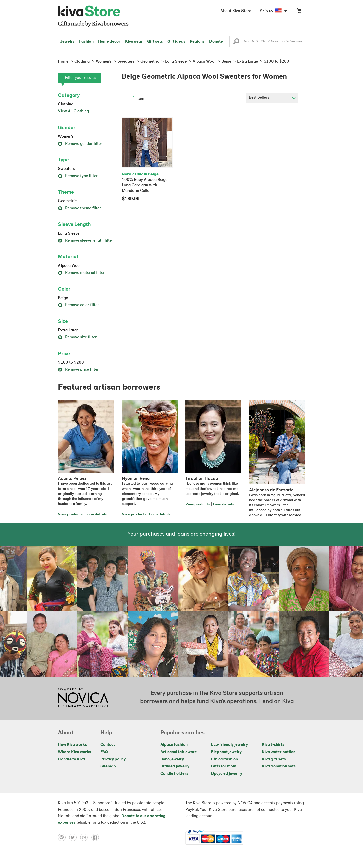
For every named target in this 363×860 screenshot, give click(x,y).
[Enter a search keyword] (267, 41)
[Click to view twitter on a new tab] (74, 837)
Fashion (86, 42)
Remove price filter (78, 370)
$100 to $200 (71, 363)
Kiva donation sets (279, 766)
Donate (216, 42)
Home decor (109, 42)
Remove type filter (78, 176)
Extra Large (68, 330)
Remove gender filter (80, 144)
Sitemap (108, 766)
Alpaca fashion (174, 745)
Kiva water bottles (278, 752)
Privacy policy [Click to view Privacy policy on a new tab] (113, 759)
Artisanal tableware (178, 752)
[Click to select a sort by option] (272, 98)
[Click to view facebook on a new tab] (96, 837)
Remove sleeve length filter (85, 241)
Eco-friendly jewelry (229, 745)
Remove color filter (78, 305)
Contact (107, 745)
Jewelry (67, 42)
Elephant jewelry (226, 752)
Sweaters (66, 169)
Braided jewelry (174, 766)
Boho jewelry (172, 759)
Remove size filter (77, 337)
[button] (236, 42)
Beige (63, 298)
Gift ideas (176, 42)
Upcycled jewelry (226, 774)
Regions (197, 42)
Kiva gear (134, 42)
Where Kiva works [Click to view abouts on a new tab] (74, 752)
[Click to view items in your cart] (299, 12)
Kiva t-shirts (273, 745)
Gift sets (155, 42)
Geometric (67, 201)
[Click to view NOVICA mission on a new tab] (83, 698)
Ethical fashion (224, 759)
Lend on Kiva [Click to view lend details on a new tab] (276, 702)
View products (70, 515)
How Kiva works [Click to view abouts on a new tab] (72, 745)
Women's (66, 137)
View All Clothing (73, 111)
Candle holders (174, 774)
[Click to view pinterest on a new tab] (63, 837)
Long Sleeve (68, 234)
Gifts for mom (223, 766)
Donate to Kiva (71, 759)
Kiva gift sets (274, 759)
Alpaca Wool (69, 266)
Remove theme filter (79, 208)
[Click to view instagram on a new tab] (85, 837)
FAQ (104, 752)
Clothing (65, 104)
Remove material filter (81, 273)
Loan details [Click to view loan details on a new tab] (96, 515)
